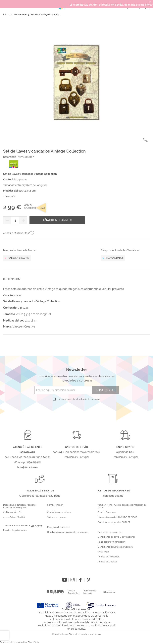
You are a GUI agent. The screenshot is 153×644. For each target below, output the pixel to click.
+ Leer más (9, 196)
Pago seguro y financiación (111, 542)
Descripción (11, 279)
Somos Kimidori (55, 505)
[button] (145, 140)
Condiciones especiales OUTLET (114, 522)
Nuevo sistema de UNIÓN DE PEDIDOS (117, 517)
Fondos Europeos (107, 512)
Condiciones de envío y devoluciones (116, 537)
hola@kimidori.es (18, 530)
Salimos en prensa (56, 517)
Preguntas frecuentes (58, 527)
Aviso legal (103, 552)
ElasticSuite (33, 642)
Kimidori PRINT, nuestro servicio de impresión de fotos (122, 506)
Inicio (5, 14)
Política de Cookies (107, 562)
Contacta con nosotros (59, 512)
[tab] (76, 282)
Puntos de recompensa (109, 532)
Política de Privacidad (109, 557)
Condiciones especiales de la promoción (67, 532)
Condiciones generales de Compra (115, 547)
